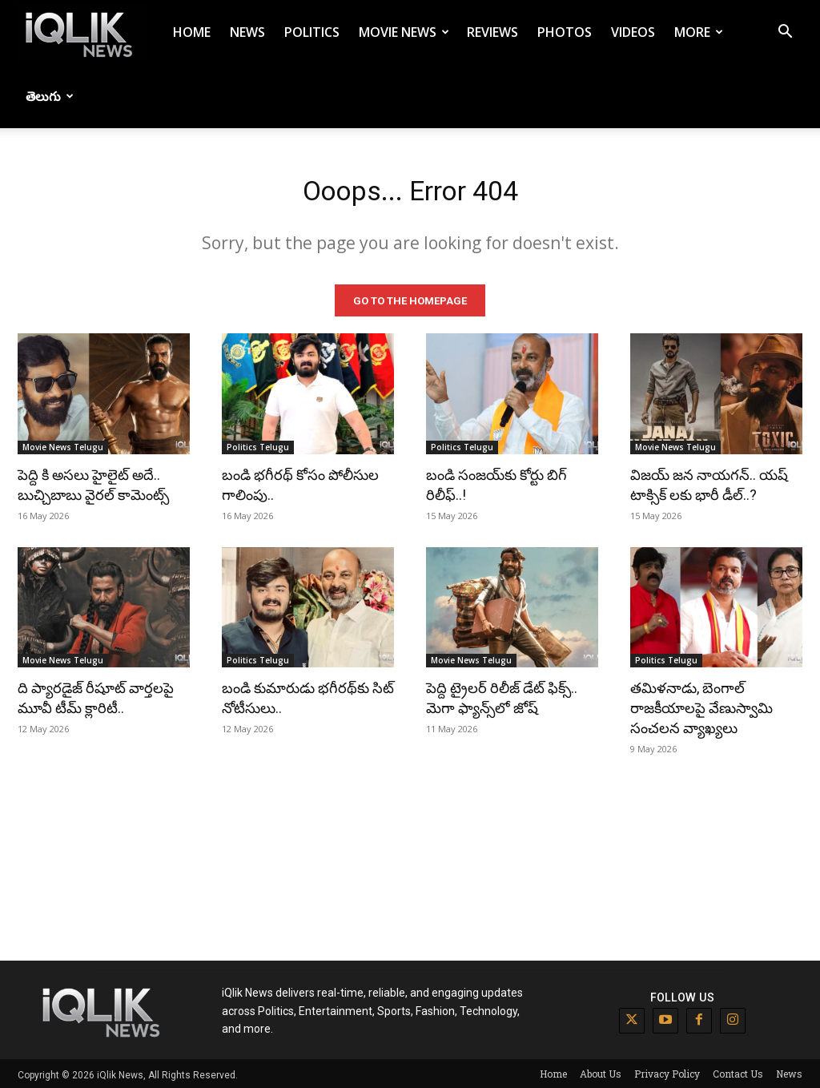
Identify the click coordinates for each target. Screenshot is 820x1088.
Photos (564, 32)
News (247, 32)
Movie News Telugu (62, 443)
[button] (785, 33)
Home (192, 32)
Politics (312, 32)
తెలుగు (50, 96)
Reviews (492, 32)
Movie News (404, 32)
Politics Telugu (258, 443)
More (698, 32)
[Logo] (81, 32)
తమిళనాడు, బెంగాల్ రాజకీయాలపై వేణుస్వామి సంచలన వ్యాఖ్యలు (701, 705)
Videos (633, 32)
